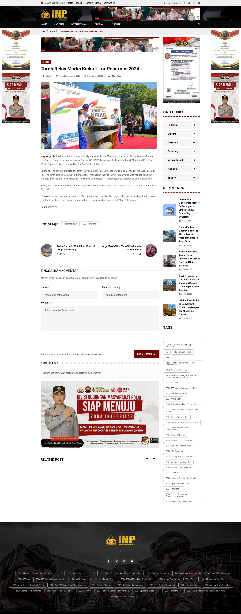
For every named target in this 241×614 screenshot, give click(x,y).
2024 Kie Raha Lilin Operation (178, 415)
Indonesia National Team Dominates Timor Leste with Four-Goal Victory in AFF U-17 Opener (58, 499)
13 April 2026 (87, 505)
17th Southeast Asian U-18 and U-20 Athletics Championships (181, 364)
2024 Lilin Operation (173, 424)
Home (70, 3)
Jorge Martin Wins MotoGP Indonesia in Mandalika (121, 247)
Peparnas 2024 (69, 223)
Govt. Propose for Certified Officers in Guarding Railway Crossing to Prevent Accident (189, 283)
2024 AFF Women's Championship (180, 373)
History (89, 3)
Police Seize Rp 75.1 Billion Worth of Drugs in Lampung (76, 247)
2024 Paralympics (87, 223)
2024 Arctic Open (172, 382)
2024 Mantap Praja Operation (177, 438)
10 (166, 348)
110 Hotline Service (179, 348)
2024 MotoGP (171, 442)
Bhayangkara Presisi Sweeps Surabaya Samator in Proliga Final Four (98, 497)
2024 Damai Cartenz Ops (176, 397)
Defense (173, 142)
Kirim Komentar (146, 353)
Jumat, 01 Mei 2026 (53, 3)
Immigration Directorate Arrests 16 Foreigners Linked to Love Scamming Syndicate (189, 208)
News (98, 3)
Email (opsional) (111, 286)
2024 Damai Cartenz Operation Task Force (181, 392)
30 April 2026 (185, 245)
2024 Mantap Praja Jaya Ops (177, 433)
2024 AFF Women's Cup (175, 378)
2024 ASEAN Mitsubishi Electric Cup (180, 387)
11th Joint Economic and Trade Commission (179, 353)
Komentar (47, 301)
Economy (173, 151)
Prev (61, 253)
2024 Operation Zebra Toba (176, 451)
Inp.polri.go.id (47, 156)
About (79, 3)
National (59, 24)
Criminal (99, 24)
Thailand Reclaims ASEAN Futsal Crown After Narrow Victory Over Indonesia (137, 497)
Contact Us (109, 3)
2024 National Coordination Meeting (180, 447)
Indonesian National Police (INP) (33, 607)
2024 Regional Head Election (177, 466)
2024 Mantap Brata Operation (178, 429)
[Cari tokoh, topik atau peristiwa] (199, 24)
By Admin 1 (46, 76)
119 (192, 348)
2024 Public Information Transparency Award (181, 461)
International (79, 24)
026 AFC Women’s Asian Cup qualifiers (182, 343)
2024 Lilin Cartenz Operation (177, 420)
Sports (45, 62)
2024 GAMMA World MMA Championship (182, 406)
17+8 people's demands (175, 358)
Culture (115, 24)
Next (136, 253)
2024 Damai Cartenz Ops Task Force (181, 402)
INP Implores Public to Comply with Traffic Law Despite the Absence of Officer (189, 307)
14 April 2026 (47, 508)
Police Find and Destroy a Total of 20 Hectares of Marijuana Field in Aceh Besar (188, 234)
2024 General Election (174, 411)
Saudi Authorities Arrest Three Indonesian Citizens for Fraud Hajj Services (189, 258)
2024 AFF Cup (171, 369)
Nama (45, 286)
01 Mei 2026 (185, 221)
